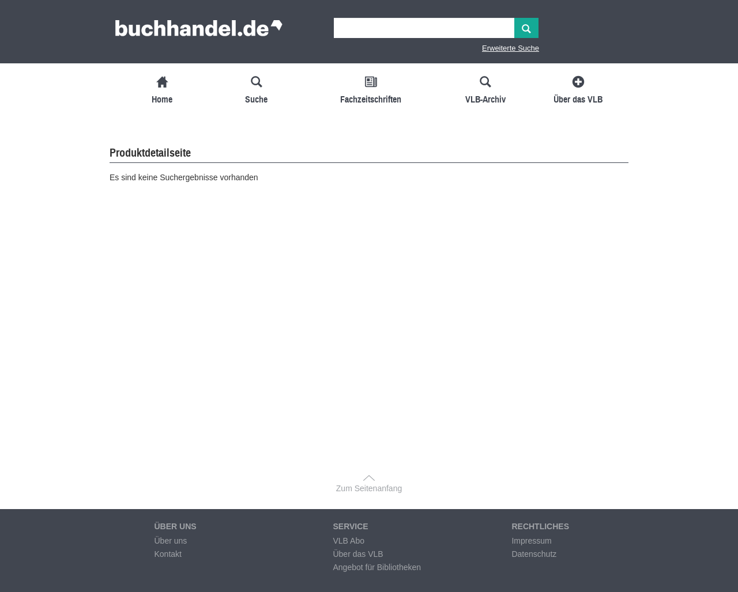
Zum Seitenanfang (369, 488)
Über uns (170, 540)
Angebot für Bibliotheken (377, 567)
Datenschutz (533, 554)
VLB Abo (348, 540)
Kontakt (167, 554)
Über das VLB (358, 554)
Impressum (531, 540)
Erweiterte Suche (510, 48)
